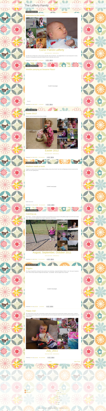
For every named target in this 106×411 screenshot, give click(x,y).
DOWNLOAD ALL (56, 53)
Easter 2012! (31, 113)
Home (50, 361)
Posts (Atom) (56, 365)
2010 (57, 404)
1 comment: (41, 60)
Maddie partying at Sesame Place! (40, 69)
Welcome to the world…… (37, 15)
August (58, 392)
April (58, 398)
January (58, 399)
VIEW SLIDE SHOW (48, 53)
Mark (27, 390)
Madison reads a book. (35, 166)
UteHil (57, 408)
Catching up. (31, 214)
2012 (57, 390)
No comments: (42, 157)
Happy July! (31, 311)
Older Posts (77, 361)
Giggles (29, 268)
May (58, 396)
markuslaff (28, 392)
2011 (57, 402)
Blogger (65, 408)
